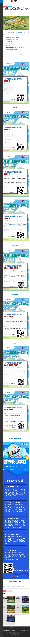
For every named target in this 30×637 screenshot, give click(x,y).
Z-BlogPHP (17, 633)
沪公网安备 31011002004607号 (18, 628)
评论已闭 (9, 590)
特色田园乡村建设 (4, 6)
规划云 (26, 628)
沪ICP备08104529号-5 (6, 628)
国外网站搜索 (11, 630)
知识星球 (5, 4)
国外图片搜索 (16, 630)
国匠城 (15, 1)
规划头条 (7, 630)
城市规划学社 (10, 6)
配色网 (21, 630)
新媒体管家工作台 (25, 630)
